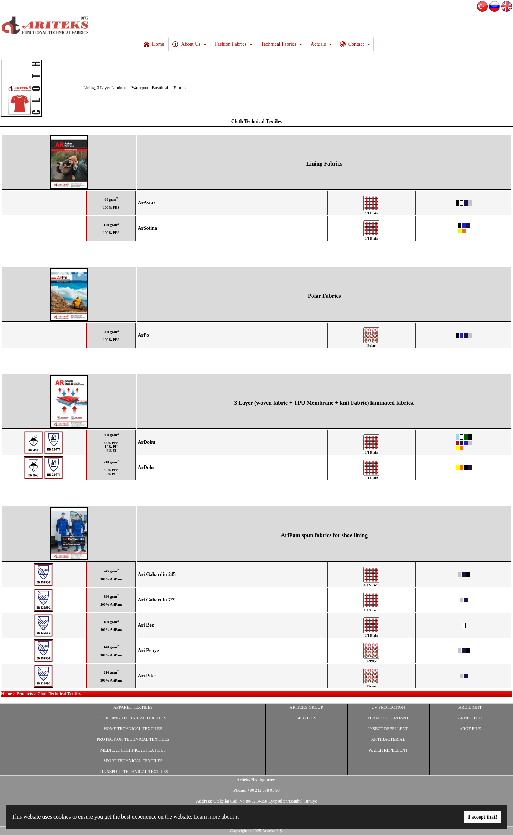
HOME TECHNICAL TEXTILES (133, 728)
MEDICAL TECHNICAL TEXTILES (133, 750)
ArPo (143, 335)
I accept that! (482, 817)
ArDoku (146, 442)
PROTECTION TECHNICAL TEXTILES (133, 739)
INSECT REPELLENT (388, 728)
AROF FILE (470, 728)
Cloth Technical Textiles (256, 121)
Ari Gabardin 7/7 (156, 599)
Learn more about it (216, 817)
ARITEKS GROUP (306, 707)
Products (25, 693)
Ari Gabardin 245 (157, 574)
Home (6, 693)
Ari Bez (146, 625)
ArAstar (146, 202)
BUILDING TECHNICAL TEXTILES (133, 718)
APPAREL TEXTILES (133, 707)
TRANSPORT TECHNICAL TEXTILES (133, 771)
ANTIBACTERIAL (388, 739)
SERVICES (306, 718)
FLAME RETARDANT (388, 718)
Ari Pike (146, 675)
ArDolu (146, 467)
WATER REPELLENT (388, 750)
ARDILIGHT (470, 707)
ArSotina (147, 228)
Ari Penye (148, 650)
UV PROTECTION (388, 707)
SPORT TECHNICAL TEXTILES (132, 760)
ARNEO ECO (470, 718)
